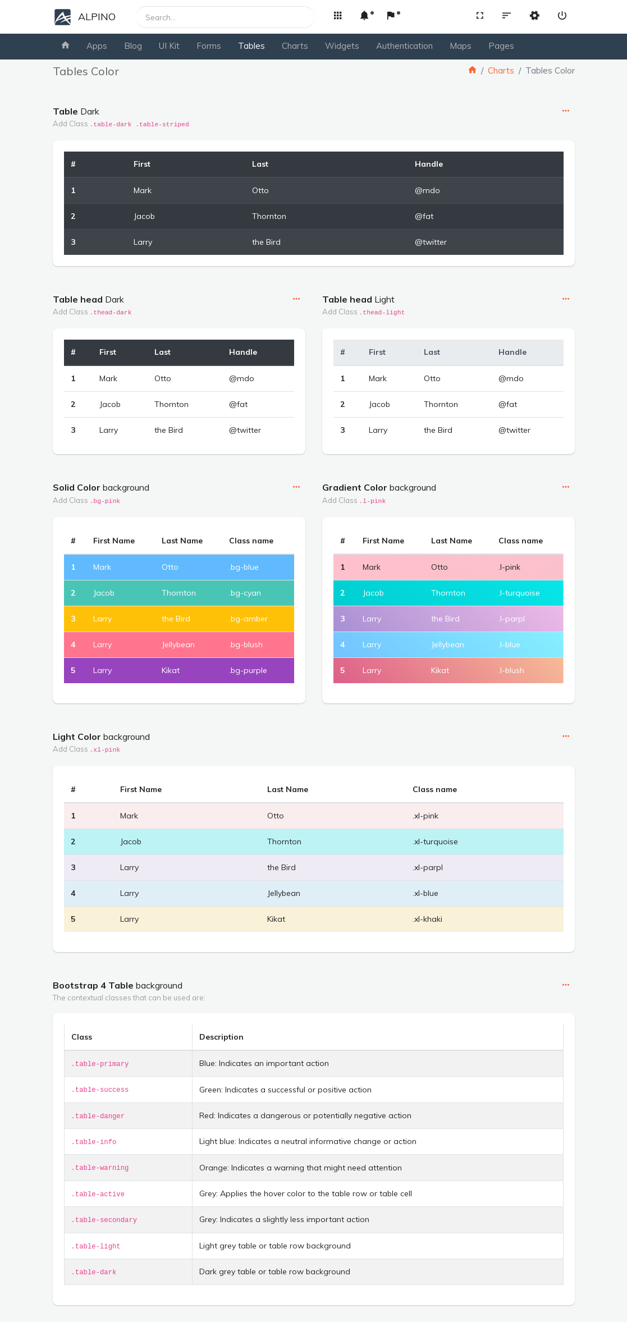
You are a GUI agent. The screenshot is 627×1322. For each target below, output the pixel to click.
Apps (96, 45)
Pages (501, 45)
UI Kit (169, 45)
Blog (133, 45)
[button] (338, 16)
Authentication (404, 45)
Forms (208, 45)
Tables (251, 45)
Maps (461, 45)
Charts (295, 45)
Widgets (342, 45)
